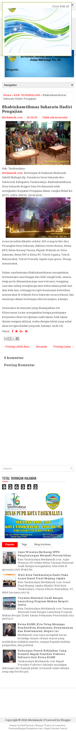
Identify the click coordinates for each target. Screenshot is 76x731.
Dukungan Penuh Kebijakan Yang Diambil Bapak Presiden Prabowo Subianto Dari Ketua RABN (42, 654)
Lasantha (60, 725)
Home (7, 95)
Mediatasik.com (12, 173)
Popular (9, 544)
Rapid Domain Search (55, 728)
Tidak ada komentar (55, 117)
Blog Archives (42, 544)
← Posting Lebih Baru (15, 346)
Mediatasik (35, 720)
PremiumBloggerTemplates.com (26, 728)
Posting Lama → (63, 346)
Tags (24, 544)
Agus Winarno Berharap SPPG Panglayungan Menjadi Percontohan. (45, 553)
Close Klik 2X (60, 6)
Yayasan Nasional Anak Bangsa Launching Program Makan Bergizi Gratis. (43, 601)
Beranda (41, 346)
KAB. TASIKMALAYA (27, 95)
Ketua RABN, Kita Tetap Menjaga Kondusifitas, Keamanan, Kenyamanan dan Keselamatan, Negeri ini (45, 627)
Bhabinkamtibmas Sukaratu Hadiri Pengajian (37, 109)
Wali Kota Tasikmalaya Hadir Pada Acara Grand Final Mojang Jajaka (43, 576)
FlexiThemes (27, 725)
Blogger (66, 720)
